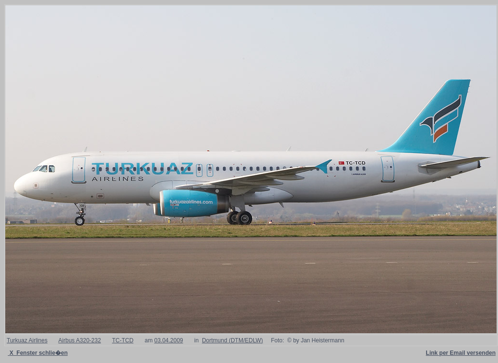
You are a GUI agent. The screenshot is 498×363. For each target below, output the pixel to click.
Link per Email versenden (461, 353)
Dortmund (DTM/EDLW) (232, 340)
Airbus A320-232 (80, 340)
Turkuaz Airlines (27, 340)
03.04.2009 (168, 340)
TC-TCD (122, 340)
